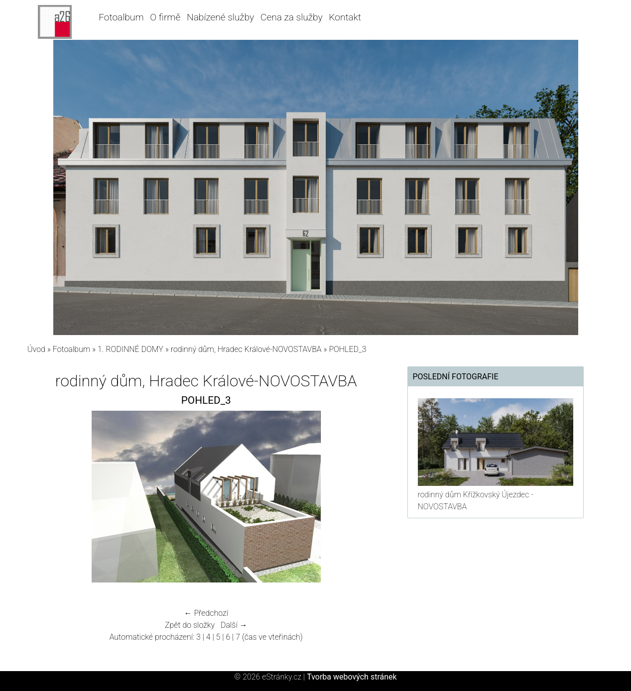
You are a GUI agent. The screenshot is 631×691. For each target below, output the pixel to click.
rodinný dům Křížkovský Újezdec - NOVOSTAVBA (475, 500)
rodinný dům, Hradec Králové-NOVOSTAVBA (246, 349)
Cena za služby (291, 17)
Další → (234, 625)
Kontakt (345, 17)
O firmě (165, 17)
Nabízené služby (220, 17)
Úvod (36, 349)
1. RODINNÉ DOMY (131, 349)
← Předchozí (206, 613)
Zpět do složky (190, 625)
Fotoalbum (121, 17)
